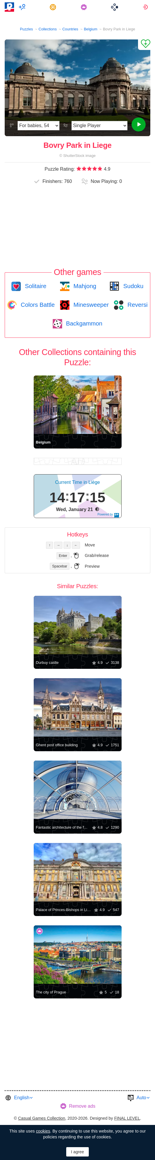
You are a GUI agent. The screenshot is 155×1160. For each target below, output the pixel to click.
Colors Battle (37, 305)
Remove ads (82, 1106)
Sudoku (132, 286)
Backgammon (83, 323)
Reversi (136, 305)
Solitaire (34, 286)
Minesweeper (90, 305)
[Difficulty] (38, 125)
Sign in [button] (146, 7)
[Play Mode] (99, 125)
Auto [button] (141, 1097)
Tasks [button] (54, 7)
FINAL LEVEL (127, 1118)
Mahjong (84, 286)
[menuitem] (23, 7)
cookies (43, 1131)
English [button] (21, 1097)
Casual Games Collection (41, 1118)
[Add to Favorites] (144, 44)
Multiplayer (23, 7)
